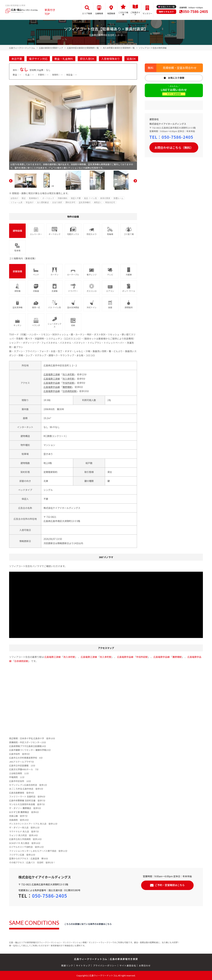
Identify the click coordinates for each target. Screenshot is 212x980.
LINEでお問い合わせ (174, 91)
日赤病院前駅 (70, 391)
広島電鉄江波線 (52, 374)
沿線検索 (99, 13)
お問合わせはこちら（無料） (174, 147)
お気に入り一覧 (168, 6)
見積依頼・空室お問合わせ (180, 68)
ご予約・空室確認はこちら (170, 885)
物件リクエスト (166, 11)
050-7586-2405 (195, 11)
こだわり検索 (123, 13)
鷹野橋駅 (67, 387)
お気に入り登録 (176, 77)
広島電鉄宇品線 (52, 382)
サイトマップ (83, 965)
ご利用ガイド (135, 13)
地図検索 (111, 13)
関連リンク (67, 965)
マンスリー (147, 13)
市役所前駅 (68, 382)
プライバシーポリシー (105, 965)
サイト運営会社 (127, 965)
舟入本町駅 (68, 374)
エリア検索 (87, 13)
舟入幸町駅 (68, 378)
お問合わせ (145, 965)
